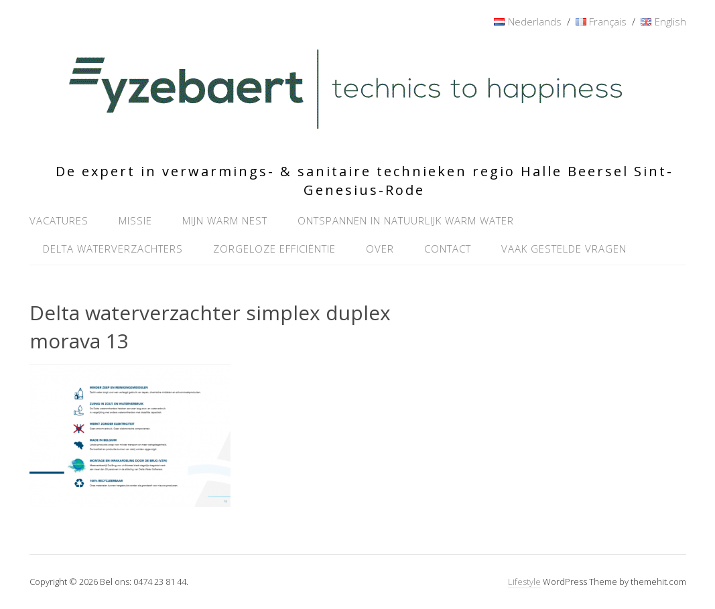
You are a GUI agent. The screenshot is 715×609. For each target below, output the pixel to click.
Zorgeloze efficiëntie (274, 248)
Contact (447, 248)
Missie (135, 220)
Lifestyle (524, 582)
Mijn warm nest (224, 220)
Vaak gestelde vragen (564, 248)
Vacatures (58, 220)
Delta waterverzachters (113, 248)
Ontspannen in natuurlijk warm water (406, 220)
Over (380, 248)
